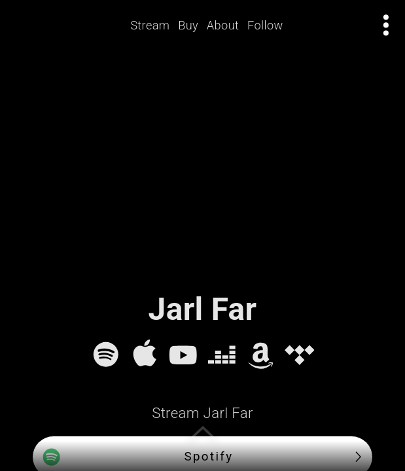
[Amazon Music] (261, 355)
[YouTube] (183, 355)
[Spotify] (106, 355)
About (223, 25)
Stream (150, 25)
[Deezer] (222, 355)
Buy (189, 25)
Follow (265, 25)
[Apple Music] (145, 355)
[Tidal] (300, 355)
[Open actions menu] (386, 25)
